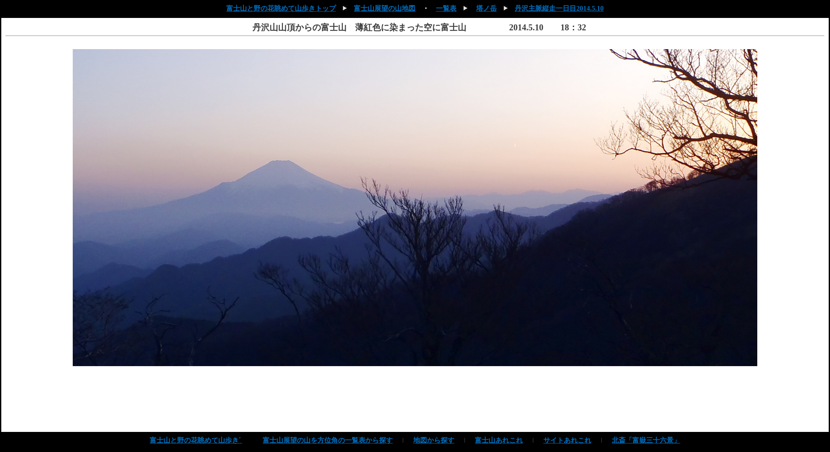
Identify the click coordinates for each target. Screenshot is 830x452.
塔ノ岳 (486, 8)
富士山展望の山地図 (384, 8)
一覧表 (446, 8)
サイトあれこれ (567, 440)
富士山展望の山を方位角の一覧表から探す (328, 440)
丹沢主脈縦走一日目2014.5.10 (559, 8)
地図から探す (433, 440)
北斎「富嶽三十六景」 (646, 440)
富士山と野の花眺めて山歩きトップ (281, 8)
